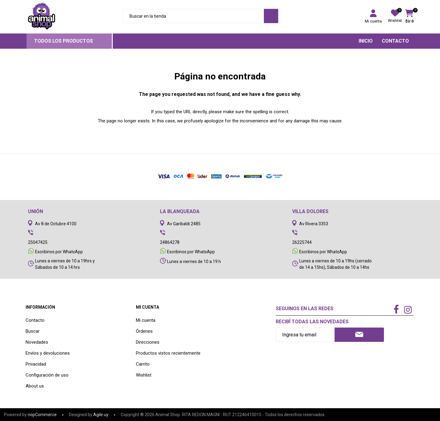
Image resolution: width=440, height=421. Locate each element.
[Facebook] (396, 309)
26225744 (302, 242)
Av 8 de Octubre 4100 (55, 223)
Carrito (143, 364)
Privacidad (36, 364)
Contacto (35, 320)
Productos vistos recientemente (168, 353)
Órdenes (144, 331)
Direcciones (147, 342)
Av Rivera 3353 (313, 223)
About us (35, 386)
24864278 (169, 242)
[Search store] (193, 16)
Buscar (33, 331)
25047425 (38, 242)
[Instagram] (408, 310)
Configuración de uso (47, 375)
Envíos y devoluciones (48, 353)
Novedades (37, 342)
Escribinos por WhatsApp (59, 251)
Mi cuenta (373, 21)
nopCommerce (42, 414)
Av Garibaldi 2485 (183, 223)
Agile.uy (100, 414)
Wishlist (143, 375)
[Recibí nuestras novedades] (305, 335)
